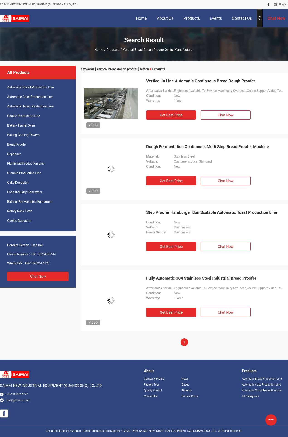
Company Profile (154, 378)
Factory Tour (151, 384)
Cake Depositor (18, 182)
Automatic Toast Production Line (30, 106)
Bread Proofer (17, 144)
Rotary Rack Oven (19, 211)
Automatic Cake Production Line (30, 97)
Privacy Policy (190, 396)
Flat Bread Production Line (25, 163)
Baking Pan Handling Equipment (29, 201)
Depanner (14, 154)
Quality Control (153, 390)
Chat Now (38, 276)
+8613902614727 (37, 263)
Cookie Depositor (19, 220)
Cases (185, 384)
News (185, 378)
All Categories (250, 396)
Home (99, 49)
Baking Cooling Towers (23, 135)
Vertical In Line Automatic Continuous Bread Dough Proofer (200, 80)
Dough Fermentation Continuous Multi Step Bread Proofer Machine (207, 146)
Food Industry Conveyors (24, 192)
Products (113, 49)
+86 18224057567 (44, 254)
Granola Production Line (24, 173)
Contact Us (150, 396)
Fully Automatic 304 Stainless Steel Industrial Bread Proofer (201, 278)
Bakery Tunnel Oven (21, 125)
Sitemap (187, 390)
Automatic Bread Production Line (30, 87)
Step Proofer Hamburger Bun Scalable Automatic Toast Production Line (211, 212)
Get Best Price (171, 115)
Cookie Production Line (23, 116)
